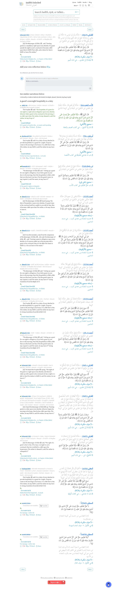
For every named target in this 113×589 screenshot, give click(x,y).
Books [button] (65, 4)
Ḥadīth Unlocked (34, 2)
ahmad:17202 (26, 333)
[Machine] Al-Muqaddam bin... (30, 216)
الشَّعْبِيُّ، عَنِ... (86, 455)
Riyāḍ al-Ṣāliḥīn (42, 25)
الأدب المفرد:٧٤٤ (87, 105)
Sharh (33, 61)
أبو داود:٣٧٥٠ (88, 136)
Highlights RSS (60, 578)
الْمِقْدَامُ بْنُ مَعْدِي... (84, 60)
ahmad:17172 (26, 197)
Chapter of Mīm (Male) (45, 59)
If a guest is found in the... (29, 125)
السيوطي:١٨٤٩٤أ (87, 534)
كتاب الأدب (73, 185)
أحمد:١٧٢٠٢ (88, 333)
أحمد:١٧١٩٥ (88, 264)
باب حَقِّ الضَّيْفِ (86, 185)
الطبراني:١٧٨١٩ (87, 35)
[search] (53, 12)
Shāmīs (43, 216)
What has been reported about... (30, 156)
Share (39, 61)
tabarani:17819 (24, 35)
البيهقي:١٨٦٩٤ (87, 468)
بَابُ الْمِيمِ (71, 60)
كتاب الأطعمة (69, 155)
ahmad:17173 (26, 230)
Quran (55, 4)
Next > (90, 29)
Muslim (80, 25)
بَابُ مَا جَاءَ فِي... (85, 494)
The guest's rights (26, 186)
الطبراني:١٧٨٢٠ (87, 365)
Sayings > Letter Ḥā (28, 513)
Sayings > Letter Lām (29, 544)
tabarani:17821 (26, 396)
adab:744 (24, 105)
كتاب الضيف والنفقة (70, 127)
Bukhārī (74, 25)
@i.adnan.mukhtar (47, 578)
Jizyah (41, 493)
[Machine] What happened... (29, 493)
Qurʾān (23, 25)
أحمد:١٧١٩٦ (88, 299)
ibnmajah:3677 (26, 166)
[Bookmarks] (83, 4)
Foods (44, 156)
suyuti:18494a (26, 534)
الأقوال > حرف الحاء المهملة (79, 525)
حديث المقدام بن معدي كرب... (79, 219)
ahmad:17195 (26, 264)
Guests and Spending (45, 125)
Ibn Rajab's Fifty (31, 25)
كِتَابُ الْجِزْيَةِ (72, 494)
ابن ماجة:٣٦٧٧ (87, 166)
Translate (43, 506)
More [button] (75, 4)
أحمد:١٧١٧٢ (88, 196)
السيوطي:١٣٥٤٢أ (87, 503)
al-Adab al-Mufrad (52, 25)
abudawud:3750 (26, 136)
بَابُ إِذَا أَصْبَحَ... (85, 127)
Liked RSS (69, 578)
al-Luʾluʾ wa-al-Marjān (65, 25)
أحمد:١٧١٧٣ (88, 230)
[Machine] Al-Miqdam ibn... (29, 59)
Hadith (60, 4)
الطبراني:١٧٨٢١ (87, 396)
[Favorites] (81, 4)
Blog (71, 4)
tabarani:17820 (26, 365)
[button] (91, 4)
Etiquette (36, 186)
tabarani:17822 (26, 436)
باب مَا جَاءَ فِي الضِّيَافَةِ (84, 155)
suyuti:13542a (26, 503)
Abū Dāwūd (88, 25)
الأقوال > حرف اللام (82, 563)
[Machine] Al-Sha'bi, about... (29, 458)
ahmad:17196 (26, 299)
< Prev (23, 29)
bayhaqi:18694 (26, 469)
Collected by (23, 97)
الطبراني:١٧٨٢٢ (87, 436)
